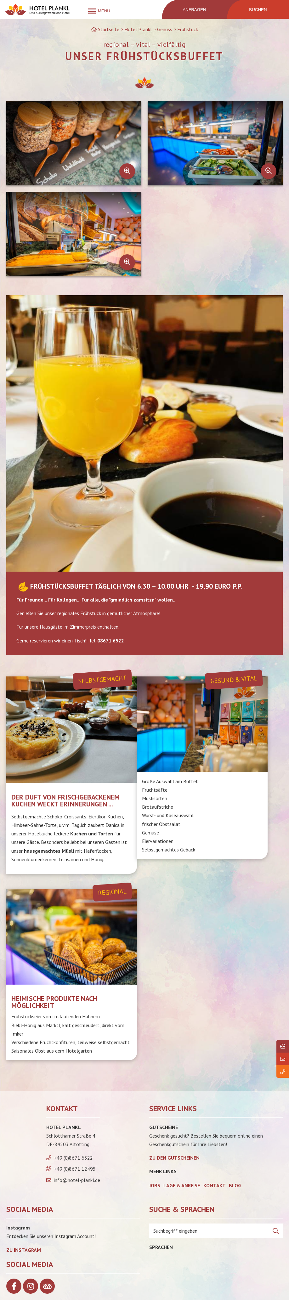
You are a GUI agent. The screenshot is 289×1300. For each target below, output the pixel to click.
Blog (235, 1185)
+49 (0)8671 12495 (75, 1168)
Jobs (154, 1185)
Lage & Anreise (181, 1185)
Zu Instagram (23, 1250)
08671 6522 (110, 640)
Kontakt (214, 1185)
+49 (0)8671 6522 (73, 1157)
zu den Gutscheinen (174, 1158)
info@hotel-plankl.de (77, 1180)
